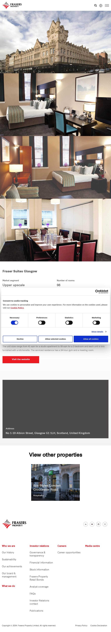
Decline (20, 339)
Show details (97, 332)
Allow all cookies (90, 339)
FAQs (33, 594)
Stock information (39, 570)
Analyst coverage (39, 587)
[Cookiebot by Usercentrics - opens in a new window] (97, 291)
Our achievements (12, 566)
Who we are (8, 546)
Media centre (92, 546)
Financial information (41, 563)
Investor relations (39, 546)
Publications (36, 611)
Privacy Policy (81, 626)
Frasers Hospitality (4, 21)
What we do (8, 586)
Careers (61, 546)
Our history (8, 552)
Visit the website (21, 360)
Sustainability (9, 559)
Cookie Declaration (98, 626)
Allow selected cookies (55, 339)
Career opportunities (68, 552)
